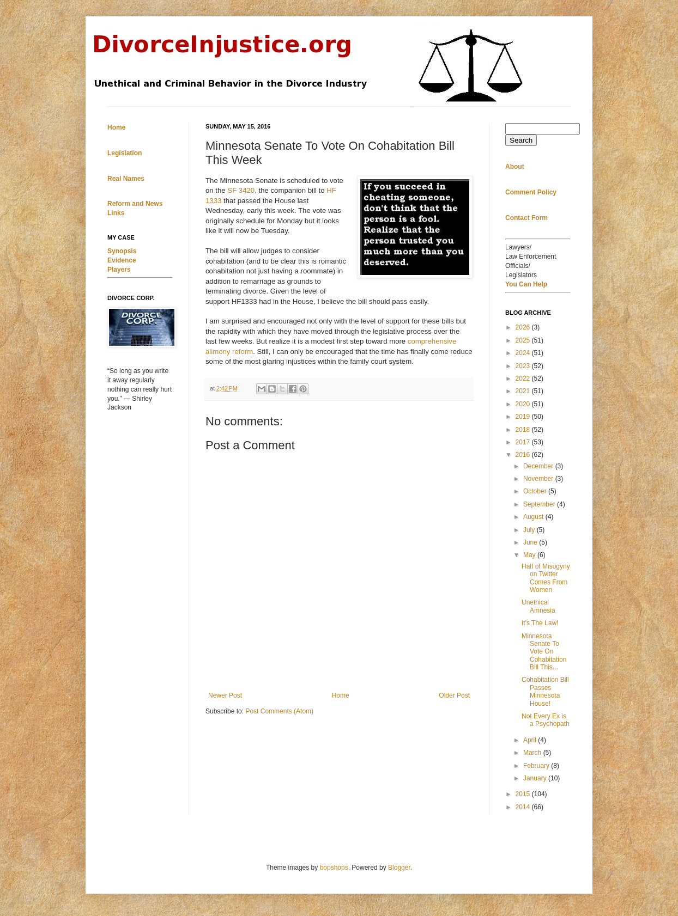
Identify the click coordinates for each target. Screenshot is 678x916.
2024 (524, 353)
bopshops (334, 867)
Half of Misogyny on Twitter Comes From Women (546, 578)
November (539, 479)
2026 (524, 327)
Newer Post (225, 695)
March (533, 752)
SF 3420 (241, 190)
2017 (524, 442)
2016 (524, 455)
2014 (524, 807)
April (530, 740)
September (540, 504)
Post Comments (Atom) (279, 711)
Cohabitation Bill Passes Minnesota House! (545, 691)
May (530, 555)
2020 (524, 404)
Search (521, 140)
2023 (524, 366)
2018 (524, 429)
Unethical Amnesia (538, 606)
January (535, 778)
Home (340, 695)
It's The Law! (540, 623)
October (535, 491)
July (530, 530)
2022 (524, 378)
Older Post (454, 695)
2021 (524, 391)
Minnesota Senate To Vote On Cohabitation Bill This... (544, 651)
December (539, 466)
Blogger (399, 867)
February (537, 766)
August (534, 517)
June (531, 542)
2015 (524, 794)
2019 (524, 416)
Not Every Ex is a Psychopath (546, 720)
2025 (524, 340)
